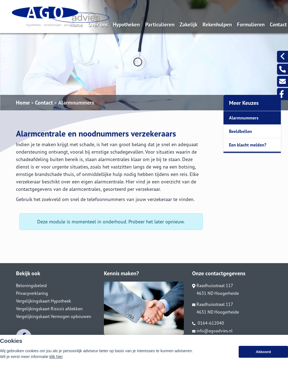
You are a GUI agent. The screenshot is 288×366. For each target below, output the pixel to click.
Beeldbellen (240, 131)
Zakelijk (188, 24)
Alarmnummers (76, 102)
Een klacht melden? (247, 145)
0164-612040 (208, 323)
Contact (278, 24)
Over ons (98, 24)
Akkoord (263, 355)
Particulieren (159, 24)
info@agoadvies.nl (212, 331)
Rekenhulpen (217, 24)
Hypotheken (126, 24)
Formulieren (251, 24)
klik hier (56, 359)
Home (76, 24)
